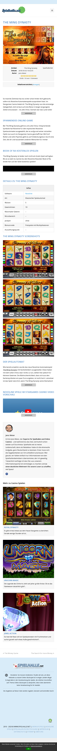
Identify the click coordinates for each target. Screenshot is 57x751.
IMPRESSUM (44, 729)
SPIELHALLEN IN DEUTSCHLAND (26, 729)
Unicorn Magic (11, 580)
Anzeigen (36, 84)
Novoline (28, 193)
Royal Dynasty (11, 527)
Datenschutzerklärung (36, 746)
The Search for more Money (42, 653)
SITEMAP (30, 732)
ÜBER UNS (39, 732)
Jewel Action (10, 633)
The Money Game (10, 653)
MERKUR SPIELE (38, 727)
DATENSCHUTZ (20, 732)
